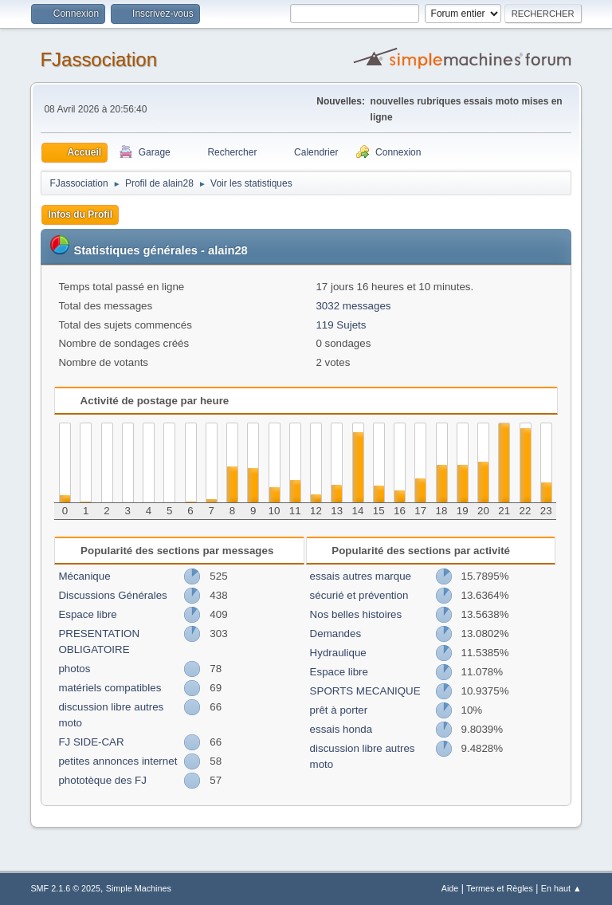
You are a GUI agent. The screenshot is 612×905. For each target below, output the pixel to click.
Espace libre (87, 614)
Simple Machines (138, 888)
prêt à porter (339, 710)
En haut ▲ (561, 888)
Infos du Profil (80, 214)
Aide (450, 888)
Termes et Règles (499, 888)
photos (74, 669)
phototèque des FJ (102, 780)
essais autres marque (360, 576)
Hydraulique (338, 653)
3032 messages (353, 306)
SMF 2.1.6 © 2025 (65, 888)
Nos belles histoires (356, 614)
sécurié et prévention (359, 595)
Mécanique (84, 576)
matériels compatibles (109, 688)
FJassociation (98, 59)
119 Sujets (341, 325)
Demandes (335, 633)
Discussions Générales (112, 595)
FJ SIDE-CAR (91, 742)
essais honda (341, 729)
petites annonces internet (117, 761)
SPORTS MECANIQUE (365, 691)
